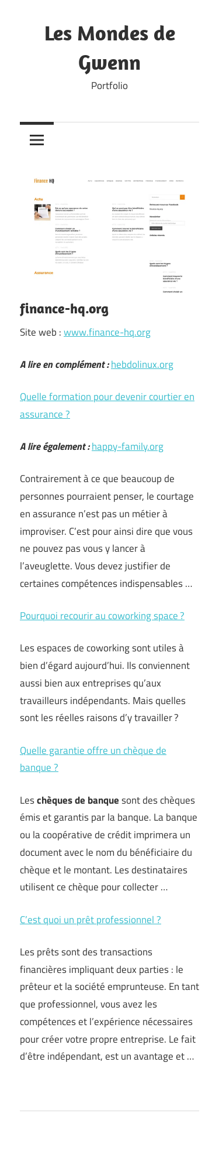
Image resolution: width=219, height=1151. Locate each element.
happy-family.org (128, 446)
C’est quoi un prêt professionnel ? (90, 919)
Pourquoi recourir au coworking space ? (102, 615)
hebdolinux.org (142, 364)
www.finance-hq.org (107, 332)
